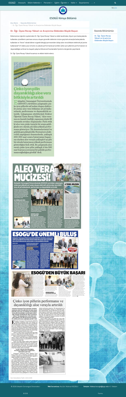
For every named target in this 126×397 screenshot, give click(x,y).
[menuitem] (105, 38)
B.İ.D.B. (25, 393)
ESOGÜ (12, 3)
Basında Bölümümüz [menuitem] (104, 31)
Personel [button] (48, 3)
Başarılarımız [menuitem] (84, 3)
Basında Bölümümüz (28, 23)
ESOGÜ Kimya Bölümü (63, 18)
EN (116, 8)
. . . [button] (93, 3)
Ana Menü (14, 23)
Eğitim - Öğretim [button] (62, 3)
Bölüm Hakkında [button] (34, 3)
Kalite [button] (74, 3)
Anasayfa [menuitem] (22, 3)
